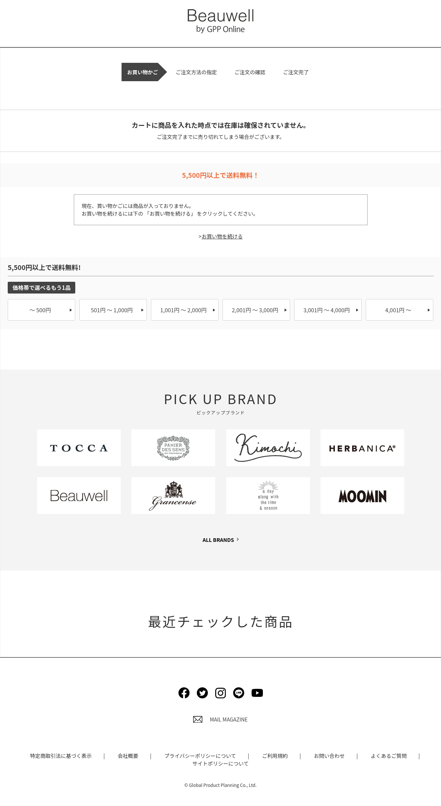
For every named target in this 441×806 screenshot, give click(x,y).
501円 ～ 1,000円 (112, 310)
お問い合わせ (329, 755)
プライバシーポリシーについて (200, 755)
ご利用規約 (275, 755)
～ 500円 (40, 310)
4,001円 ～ (398, 310)
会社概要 (128, 755)
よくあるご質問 (389, 755)
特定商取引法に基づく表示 (61, 755)
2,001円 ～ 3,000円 (255, 310)
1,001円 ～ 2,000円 (183, 310)
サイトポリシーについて (220, 763)
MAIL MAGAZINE (220, 719)
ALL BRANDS (218, 539)
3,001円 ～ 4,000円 (326, 310)
